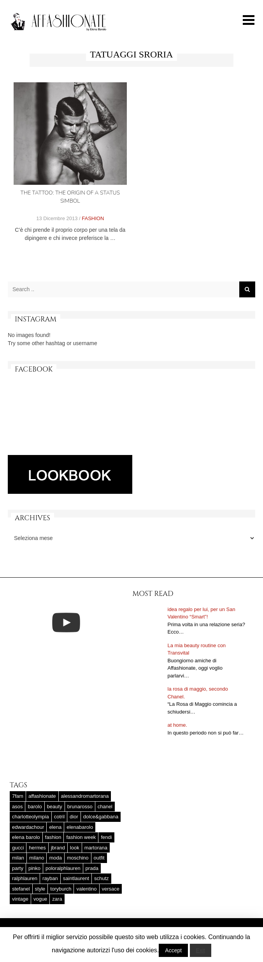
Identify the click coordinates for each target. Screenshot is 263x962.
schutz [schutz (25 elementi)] (101, 878)
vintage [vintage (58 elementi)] (20, 899)
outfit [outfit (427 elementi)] (99, 858)
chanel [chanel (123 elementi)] (105, 806)
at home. (178, 725)
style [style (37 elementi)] (40, 889)
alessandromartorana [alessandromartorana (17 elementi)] (85, 796)
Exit (200, 950)
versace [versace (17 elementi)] (111, 889)
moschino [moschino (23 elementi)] (78, 858)
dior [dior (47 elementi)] (74, 817)
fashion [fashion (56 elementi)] (53, 837)
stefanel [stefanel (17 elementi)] (21, 889)
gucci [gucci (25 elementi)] (18, 848)
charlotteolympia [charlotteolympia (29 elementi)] (30, 817)
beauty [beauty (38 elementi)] (54, 806)
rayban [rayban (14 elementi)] (50, 878)
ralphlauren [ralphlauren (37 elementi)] (24, 878)
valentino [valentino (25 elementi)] (86, 889)
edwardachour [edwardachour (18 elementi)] (28, 827)
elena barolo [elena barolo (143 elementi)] (26, 837)
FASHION (93, 218)
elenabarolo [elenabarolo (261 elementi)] (80, 827)
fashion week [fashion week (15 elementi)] (81, 837)
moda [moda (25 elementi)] (55, 858)
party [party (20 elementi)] (17, 868)
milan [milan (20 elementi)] (18, 858)
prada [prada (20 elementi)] (92, 868)
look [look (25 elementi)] (74, 848)
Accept (173, 950)
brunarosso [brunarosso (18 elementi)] (80, 806)
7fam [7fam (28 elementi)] (17, 796)
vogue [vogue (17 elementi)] (40, 899)
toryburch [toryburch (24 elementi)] (60, 889)
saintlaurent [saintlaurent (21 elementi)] (76, 878)
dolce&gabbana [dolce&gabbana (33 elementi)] (100, 817)
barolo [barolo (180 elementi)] (35, 806)
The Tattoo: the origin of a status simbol (70, 197)
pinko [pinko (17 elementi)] (34, 868)
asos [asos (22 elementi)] (17, 806)
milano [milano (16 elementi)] (36, 858)
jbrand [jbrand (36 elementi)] (58, 848)
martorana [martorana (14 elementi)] (95, 848)
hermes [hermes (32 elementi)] (37, 848)
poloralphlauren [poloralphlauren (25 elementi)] (63, 868)
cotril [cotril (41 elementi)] (59, 817)
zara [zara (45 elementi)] (57, 899)
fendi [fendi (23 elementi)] (106, 837)
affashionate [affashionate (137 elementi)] (42, 796)
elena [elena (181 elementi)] (55, 827)
